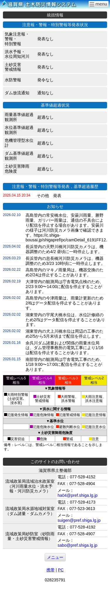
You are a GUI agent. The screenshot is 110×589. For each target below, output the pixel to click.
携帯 (50, 570)
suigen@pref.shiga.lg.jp (79, 520)
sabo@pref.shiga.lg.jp (77, 545)
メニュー (55, 557)
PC (60, 570)
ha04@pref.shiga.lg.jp (77, 495)
